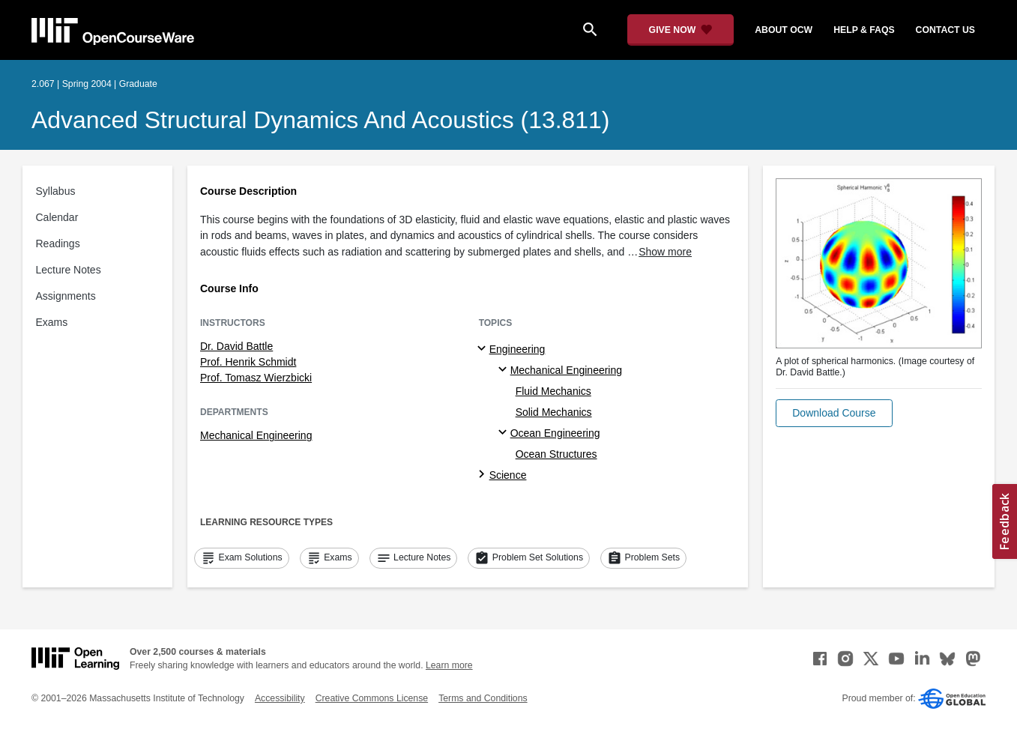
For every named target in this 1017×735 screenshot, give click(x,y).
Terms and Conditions (482, 698)
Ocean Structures (556, 454)
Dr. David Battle (236, 346)
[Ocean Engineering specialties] (505, 433)
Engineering (517, 349)
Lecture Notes (68, 270)
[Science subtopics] (484, 475)
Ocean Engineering (555, 433)
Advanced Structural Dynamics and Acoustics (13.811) (320, 119)
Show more (665, 252)
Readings (58, 243)
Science (508, 475)
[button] (834, 413)
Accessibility (280, 698)
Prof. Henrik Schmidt (248, 362)
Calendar (57, 217)
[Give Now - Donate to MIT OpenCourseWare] (680, 30)
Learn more (449, 665)
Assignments (66, 296)
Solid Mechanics (554, 412)
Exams (52, 322)
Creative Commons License (372, 698)
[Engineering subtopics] (484, 349)
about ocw (783, 30)
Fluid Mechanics (553, 391)
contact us (945, 30)
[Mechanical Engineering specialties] (505, 370)
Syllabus (56, 191)
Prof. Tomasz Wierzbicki (256, 378)
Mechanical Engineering (256, 435)
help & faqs (863, 30)
